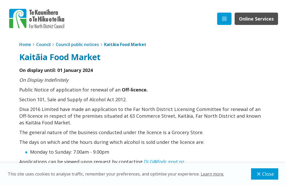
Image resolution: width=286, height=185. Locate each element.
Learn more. (212, 174)
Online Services (256, 19)
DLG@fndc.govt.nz (164, 162)
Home (25, 44)
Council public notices (77, 44)
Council (43, 44)
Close (264, 174)
